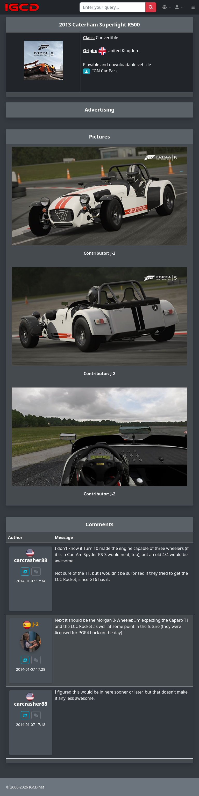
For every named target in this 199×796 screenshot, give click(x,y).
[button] (166, 7)
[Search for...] (113, 7)
